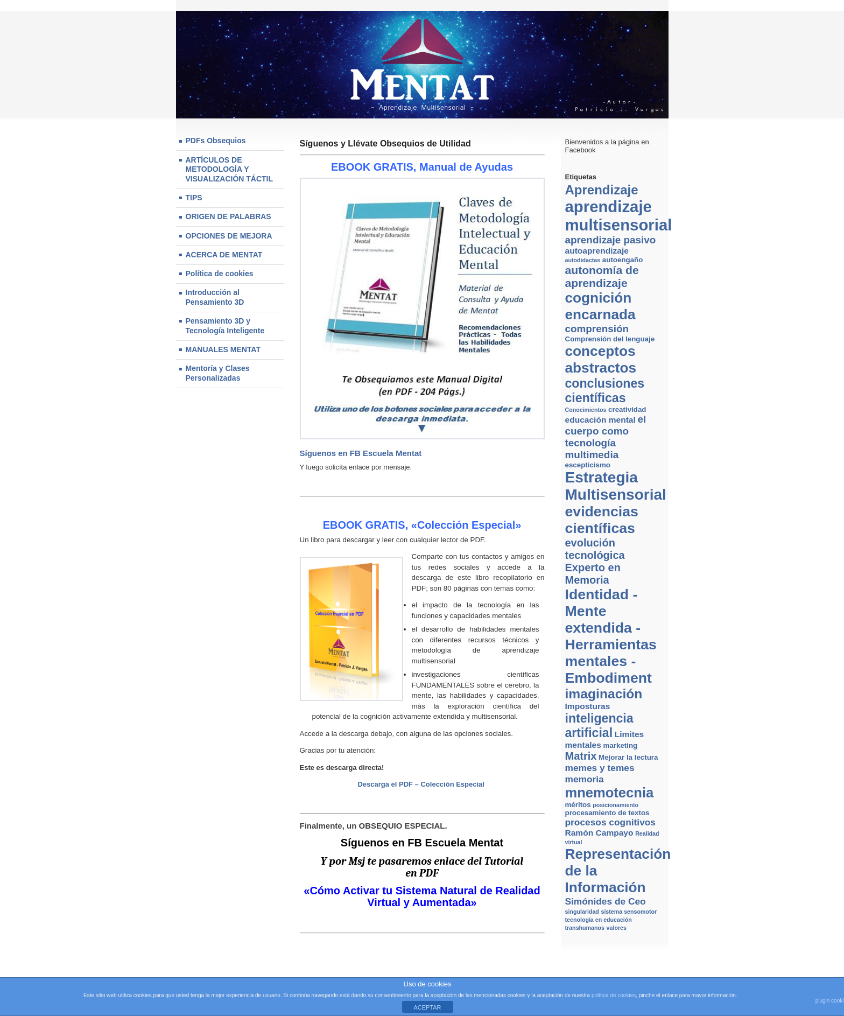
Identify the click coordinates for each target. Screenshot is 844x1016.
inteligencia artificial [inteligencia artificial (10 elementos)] (599, 725)
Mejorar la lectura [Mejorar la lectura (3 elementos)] (628, 757)
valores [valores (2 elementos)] (617, 927)
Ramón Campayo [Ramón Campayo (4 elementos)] (599, 832)
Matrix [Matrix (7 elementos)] (581, 756)
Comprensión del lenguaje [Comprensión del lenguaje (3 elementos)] (610, 339)
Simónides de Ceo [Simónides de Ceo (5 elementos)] (605, 901)
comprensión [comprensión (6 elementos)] (597, 328)
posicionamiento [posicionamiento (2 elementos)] (615, 805)
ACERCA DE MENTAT (224, 254)
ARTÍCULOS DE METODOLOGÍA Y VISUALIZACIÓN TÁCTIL (229, 169)
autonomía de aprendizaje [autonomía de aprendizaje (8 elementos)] (602, 276)
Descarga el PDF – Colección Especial (421, 784)
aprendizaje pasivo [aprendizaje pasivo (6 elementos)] (610, 240)
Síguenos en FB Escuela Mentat (361, 453)
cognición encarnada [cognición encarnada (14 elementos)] (600, 306)
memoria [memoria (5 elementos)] (584, 779)
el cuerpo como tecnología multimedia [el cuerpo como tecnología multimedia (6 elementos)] (605, 437)
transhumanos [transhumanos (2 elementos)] (584, 927)
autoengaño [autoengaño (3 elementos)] (622, 260)
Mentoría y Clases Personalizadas (218, 373)
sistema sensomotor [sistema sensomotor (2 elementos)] (629, 911)
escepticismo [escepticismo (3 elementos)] (587, 465)
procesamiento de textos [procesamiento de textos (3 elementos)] (607, 813)
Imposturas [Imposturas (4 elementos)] (587, 706)
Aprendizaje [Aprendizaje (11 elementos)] (601, 190)
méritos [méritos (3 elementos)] (578, 805)
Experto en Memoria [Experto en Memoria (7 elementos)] (593, 574)
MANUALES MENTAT (223, 349)
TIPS (194, 197)
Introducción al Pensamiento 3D (215, 297)
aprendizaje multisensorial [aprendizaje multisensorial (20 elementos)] (618, 216)
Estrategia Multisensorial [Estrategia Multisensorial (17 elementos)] (615, 486)
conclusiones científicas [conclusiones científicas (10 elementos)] (605, 390)
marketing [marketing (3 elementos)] (620, 745)
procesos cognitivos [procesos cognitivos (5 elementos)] (610, 822)
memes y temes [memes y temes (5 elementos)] (600, 767)
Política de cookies (220, 273)
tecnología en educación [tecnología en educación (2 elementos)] (598, 919)
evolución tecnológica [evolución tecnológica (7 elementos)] (595, 549)
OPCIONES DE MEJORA (229, 236)
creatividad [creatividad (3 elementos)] (627, 409)
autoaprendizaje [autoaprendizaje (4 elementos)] (597, 250)
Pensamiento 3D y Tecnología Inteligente (225, 326)
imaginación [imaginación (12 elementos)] (604, 693)
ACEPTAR (427, 1007)
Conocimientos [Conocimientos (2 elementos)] (586, 410)
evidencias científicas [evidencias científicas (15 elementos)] (601, 519)
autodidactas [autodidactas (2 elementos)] (583, 260)
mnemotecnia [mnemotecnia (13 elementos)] (609, 792)
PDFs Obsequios (216, 140)
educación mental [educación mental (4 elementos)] (600, 419)
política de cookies (614, 995)
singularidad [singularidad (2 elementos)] (582, 911)
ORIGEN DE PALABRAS (228, 216)
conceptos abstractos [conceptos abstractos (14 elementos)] (601, 359)
